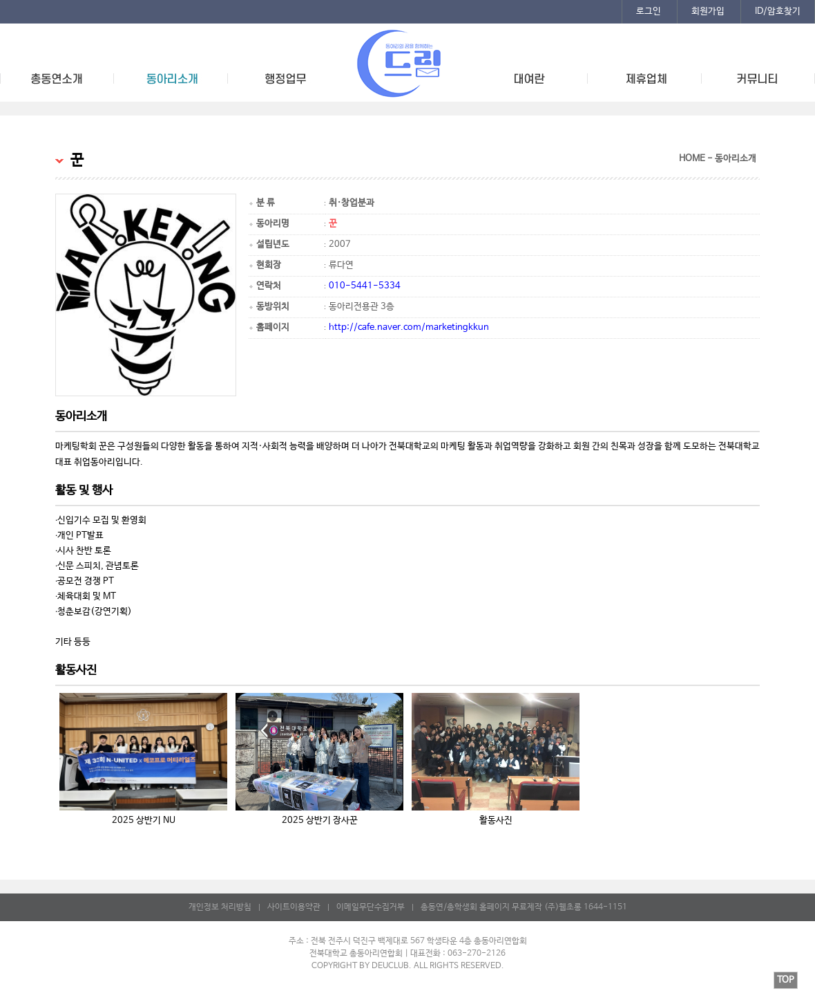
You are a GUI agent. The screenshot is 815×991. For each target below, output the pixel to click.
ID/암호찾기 (777, 11)
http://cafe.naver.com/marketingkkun (409, 327)
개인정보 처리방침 (220, 907)
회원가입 (708, 11)
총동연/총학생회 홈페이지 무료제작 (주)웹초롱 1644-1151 (524, 907)
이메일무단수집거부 (370, 907)
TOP (785, 980)
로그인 (648, 11)
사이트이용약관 (293, 907)
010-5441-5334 (365, 286)
